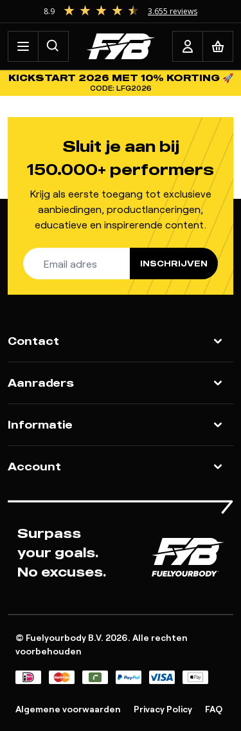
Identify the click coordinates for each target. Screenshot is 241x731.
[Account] (187, 46)
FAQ (213, 708)
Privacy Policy (163, 708)
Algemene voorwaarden (68, 708)
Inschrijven (174, 263)
